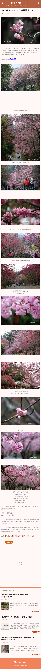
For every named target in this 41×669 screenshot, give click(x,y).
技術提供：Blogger (20, 662)
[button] (38, 10)
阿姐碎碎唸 (16, 3)
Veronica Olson (24, 665)
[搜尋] (38, 3)
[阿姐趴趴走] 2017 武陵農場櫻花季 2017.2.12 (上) (19, 536)
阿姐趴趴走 (9, 542)
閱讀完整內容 (36, 611)
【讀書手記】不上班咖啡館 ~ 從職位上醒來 (16, 617)
